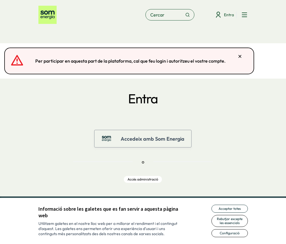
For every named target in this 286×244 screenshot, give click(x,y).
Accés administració (142, 179)
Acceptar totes (230, 208)
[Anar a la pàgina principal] (76, 15)
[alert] (129, 61)
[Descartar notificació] (240, 56)
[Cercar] (169, 14)
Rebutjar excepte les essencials (229, 221)
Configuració (230, 233)
